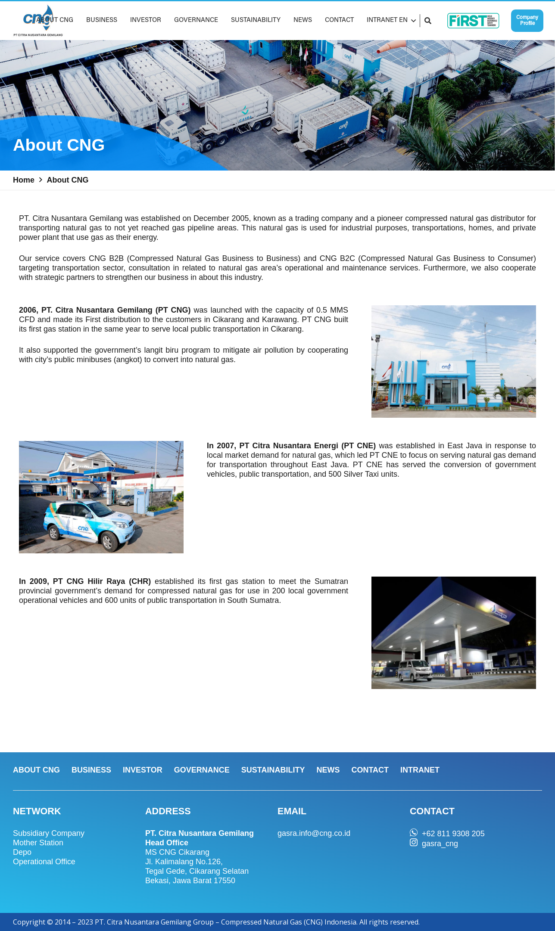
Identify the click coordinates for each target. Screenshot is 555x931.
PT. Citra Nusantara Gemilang (70, 218)
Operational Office (44, 861)
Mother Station (38, 842)
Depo (22, 852)
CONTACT (370, 770)
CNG (97, 258)
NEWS (328, 770)
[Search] (427, 20)
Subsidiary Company (48, 833)
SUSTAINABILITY (273, 770)
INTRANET (420, 770)
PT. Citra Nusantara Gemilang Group (154, 922)
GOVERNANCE (202, 770)
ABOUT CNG (36, 770)
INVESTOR (142, 770)
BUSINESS (91, 770)
